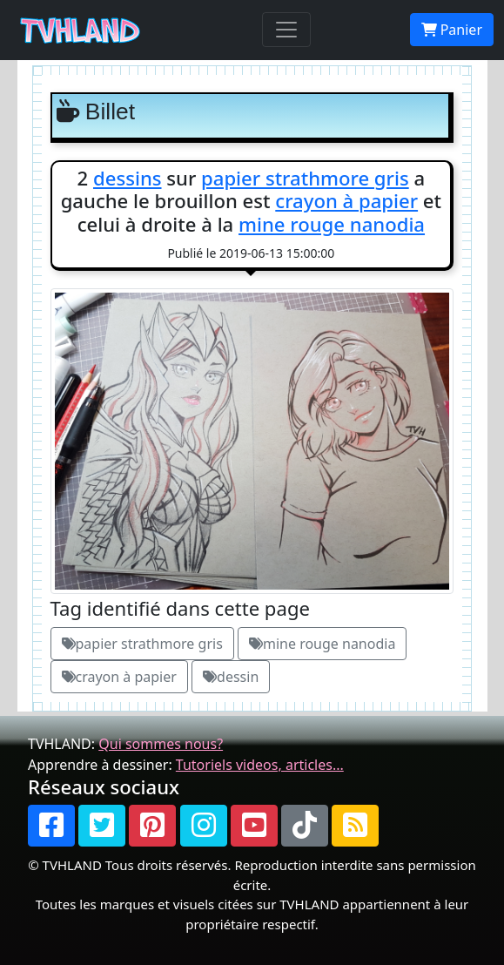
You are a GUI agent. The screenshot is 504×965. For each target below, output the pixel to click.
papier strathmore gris (305, 178)
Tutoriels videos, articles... (260, 764)
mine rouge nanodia (332, 224)
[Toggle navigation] (286, 29)
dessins (127, 178)
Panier (451, 29)
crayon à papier (346, 200)
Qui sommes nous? (160, 743)
